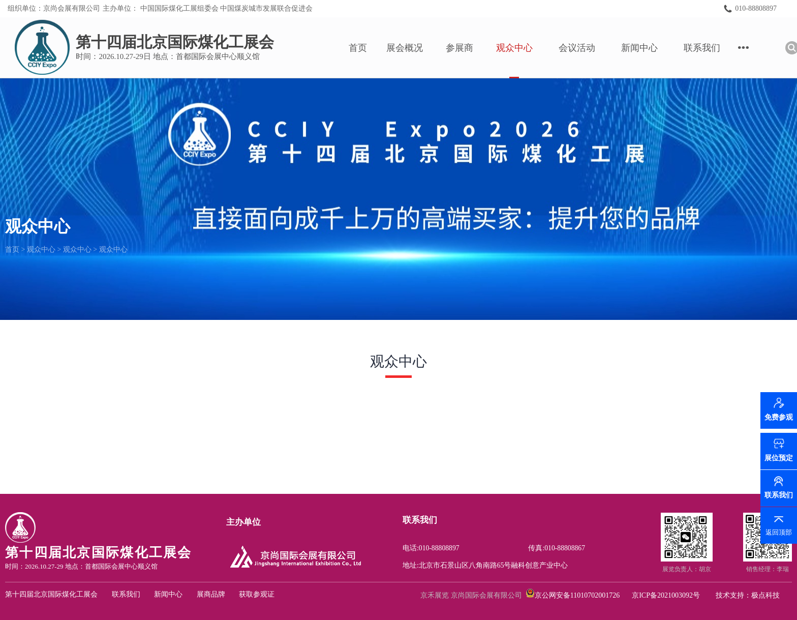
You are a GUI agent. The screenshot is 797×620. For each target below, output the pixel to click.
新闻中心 (648, 48)
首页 (366, 48)
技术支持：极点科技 (748, 595)
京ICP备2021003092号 (666, 595)
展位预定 (778, 458)
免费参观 (778, 421)
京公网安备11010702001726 (577, 595)
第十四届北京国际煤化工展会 (51, 594)
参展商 (468, 48)
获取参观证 (256, 594)
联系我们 (710, 48)
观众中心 (523, 48)
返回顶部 (778, 532)
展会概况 (413, 48)
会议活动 (585, 48)
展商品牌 (211, 594)
